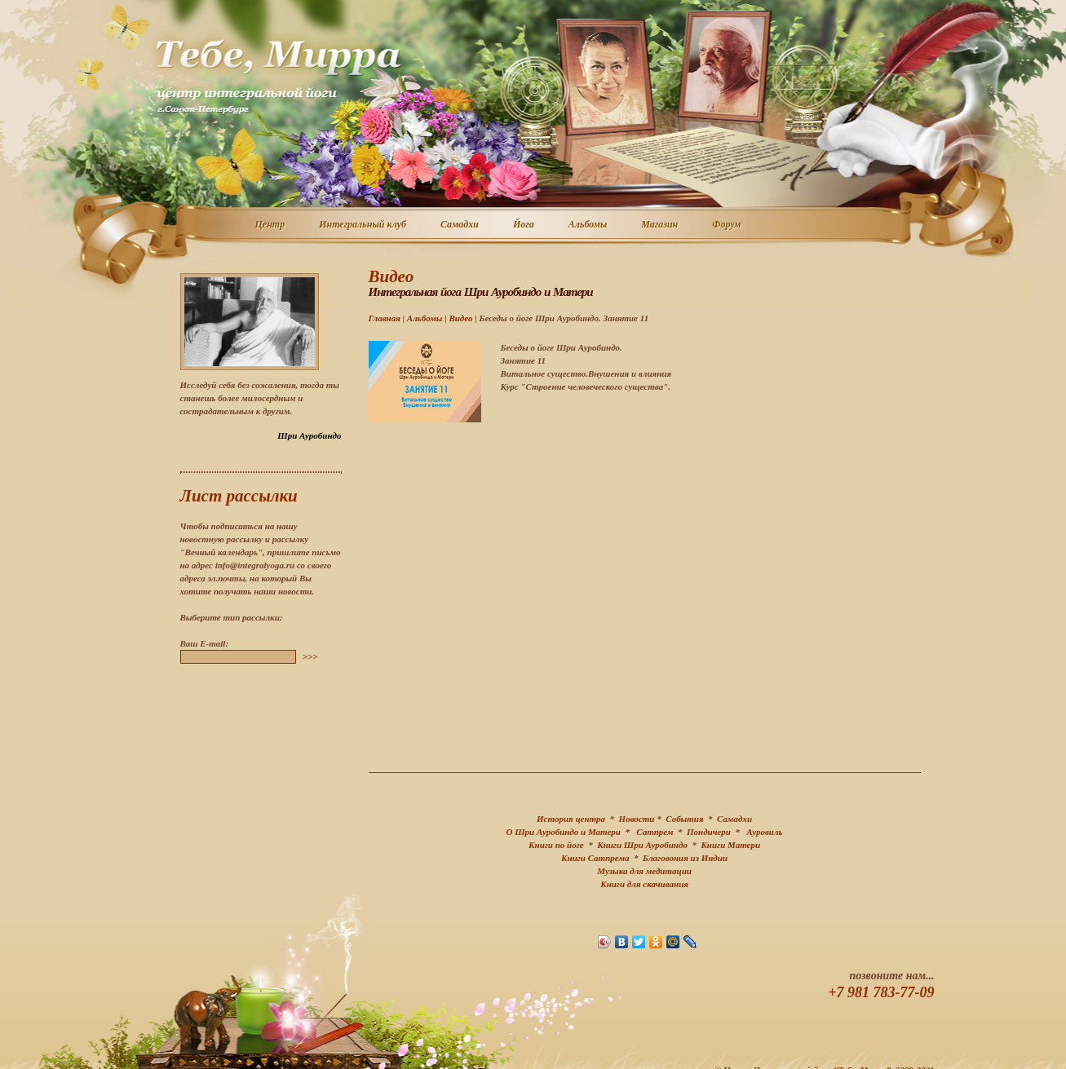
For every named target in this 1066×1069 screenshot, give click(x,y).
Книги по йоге (556, 845)
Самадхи (460, 225)
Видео (460, 318)
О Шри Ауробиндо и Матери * (571, 832)
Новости (637, 819)
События (684, 819)
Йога (524, 225)
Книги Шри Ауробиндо (642, 845)
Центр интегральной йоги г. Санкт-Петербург (278, 76)
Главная (384, 318)
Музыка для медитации (644, 871)
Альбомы (588, 225)
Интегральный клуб (363, 225)
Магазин (660, 225)
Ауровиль (764, 832)
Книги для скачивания (644, 884)
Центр (271, 225)
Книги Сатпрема (595, 858)
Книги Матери (730, 845)
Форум (727, 225)
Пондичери (709, 832)
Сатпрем (654, 832)
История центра (571, 819)
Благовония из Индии (685, 858)
